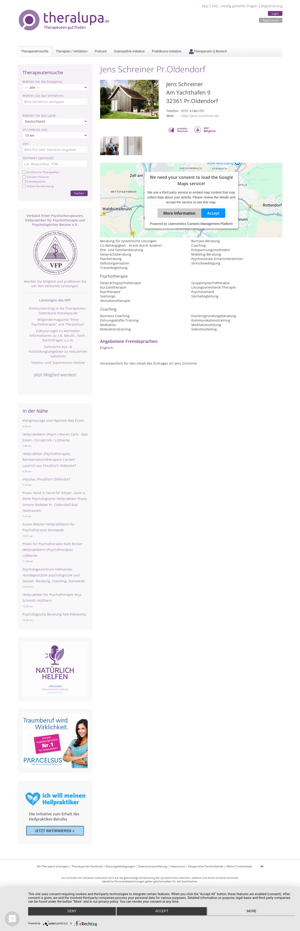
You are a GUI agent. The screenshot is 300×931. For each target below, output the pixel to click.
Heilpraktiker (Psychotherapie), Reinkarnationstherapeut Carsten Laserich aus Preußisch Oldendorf (49, 459)
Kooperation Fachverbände (205, 866)
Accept (213, 213)
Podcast (101, 51)
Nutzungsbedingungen (120, 866)
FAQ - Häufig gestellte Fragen (234, 6)
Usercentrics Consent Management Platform (200, 224)
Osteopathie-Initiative (129, 51)
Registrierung (271, 6)
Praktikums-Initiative (166, 51)
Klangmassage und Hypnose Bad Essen (53, 420)
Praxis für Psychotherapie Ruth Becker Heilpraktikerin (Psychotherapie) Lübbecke (52, 550)
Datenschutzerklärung (152, 866)
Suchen (79, 193)
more (255, 915)
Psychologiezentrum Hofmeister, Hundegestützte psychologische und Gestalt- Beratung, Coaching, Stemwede (53, 575)
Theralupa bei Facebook (87, 866)
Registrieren (271, 20)
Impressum (177, 866)
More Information (179, 213)
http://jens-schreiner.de (200, 116)
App (205, 6)
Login (275, 13)
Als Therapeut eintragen (52, 866)
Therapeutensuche (35, 51)
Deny (68, 915)
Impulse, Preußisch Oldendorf (46, 479)
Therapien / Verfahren (71, 51)
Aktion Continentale (239, 866)
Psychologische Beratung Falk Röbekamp (54, 614)
